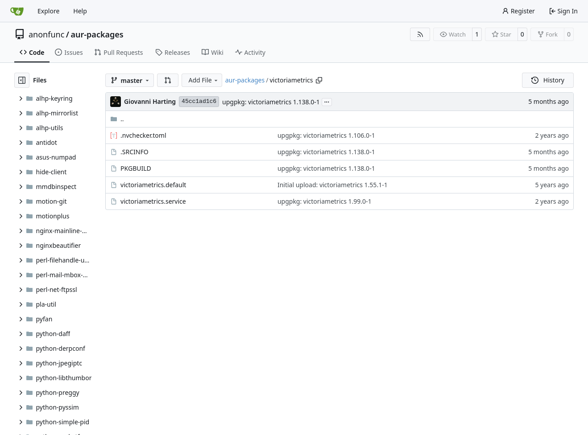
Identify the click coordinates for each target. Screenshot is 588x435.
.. (117, 119)
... (327, 101)
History (547, 80)
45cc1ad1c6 (199, 101)
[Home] (16, 11)
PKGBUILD (135, 168)
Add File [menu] (203, 80)
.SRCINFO (134, 152)
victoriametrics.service (153, 201)
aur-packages (97, 34)
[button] (167, 80)
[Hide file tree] (21, 80)
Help (80, 11)
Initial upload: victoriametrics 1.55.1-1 (332, 185)
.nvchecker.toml (143, 135)
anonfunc (46, 34)
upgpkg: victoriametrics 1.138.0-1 (271, 102)
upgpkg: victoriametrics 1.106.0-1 (326, 135)
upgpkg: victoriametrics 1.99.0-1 (324, 201)
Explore (48, 11)
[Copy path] (319, 80)
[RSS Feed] (420, 34)
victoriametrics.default (153, 185)
